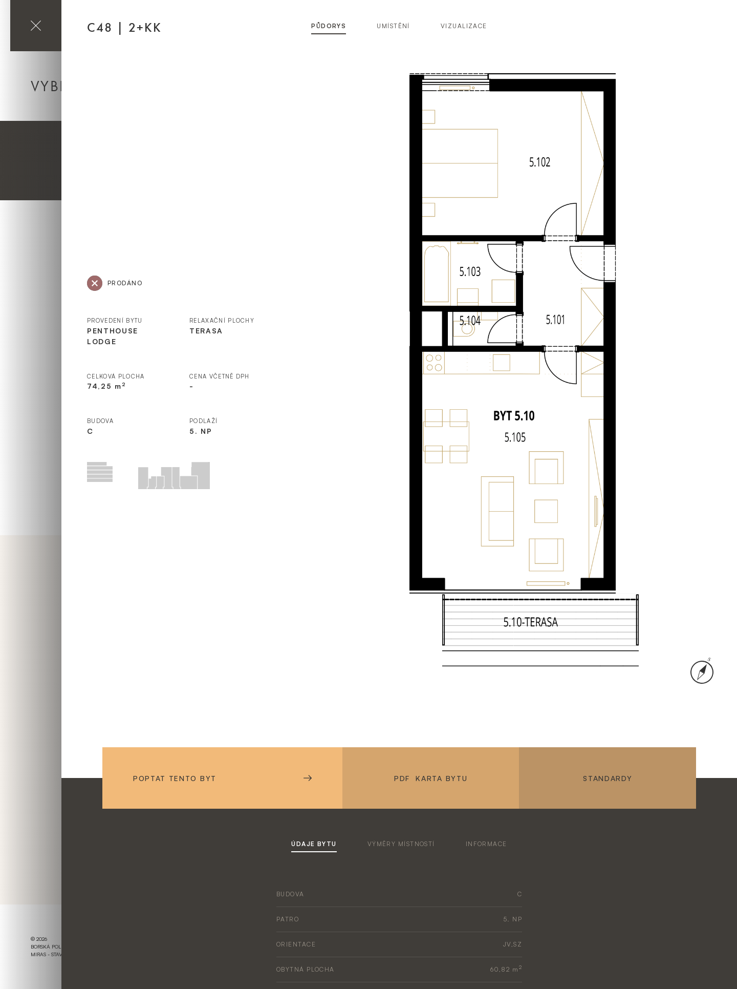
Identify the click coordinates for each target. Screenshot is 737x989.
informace (486, 844)
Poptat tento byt (222, 778)
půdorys (328, 26)
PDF (430, 778)
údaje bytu (313, 844)
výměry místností (401, 844)
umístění (393, 26)
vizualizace (464, 26)
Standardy (607, 778)
